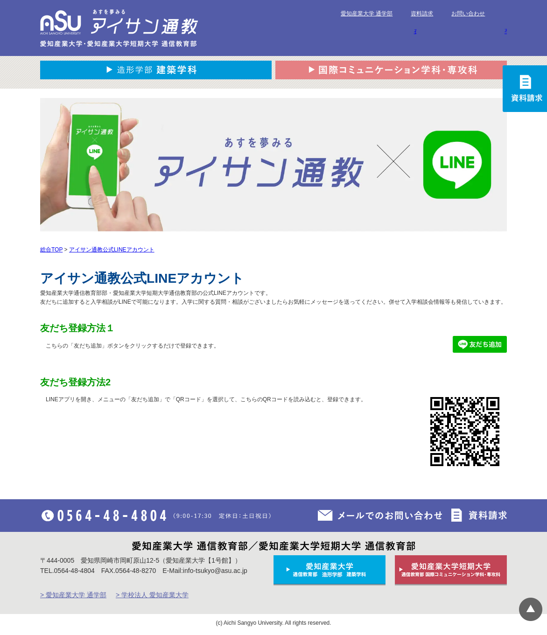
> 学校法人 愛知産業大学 (152, 595)
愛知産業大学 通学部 (367, 13)
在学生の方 (415, 31)
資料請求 (422, 13)
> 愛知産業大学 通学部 (73, 595)
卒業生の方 (506, 31)
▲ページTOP (530, 609)
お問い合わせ (468, 13)
